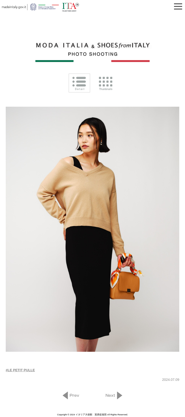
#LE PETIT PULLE (20, 370)
